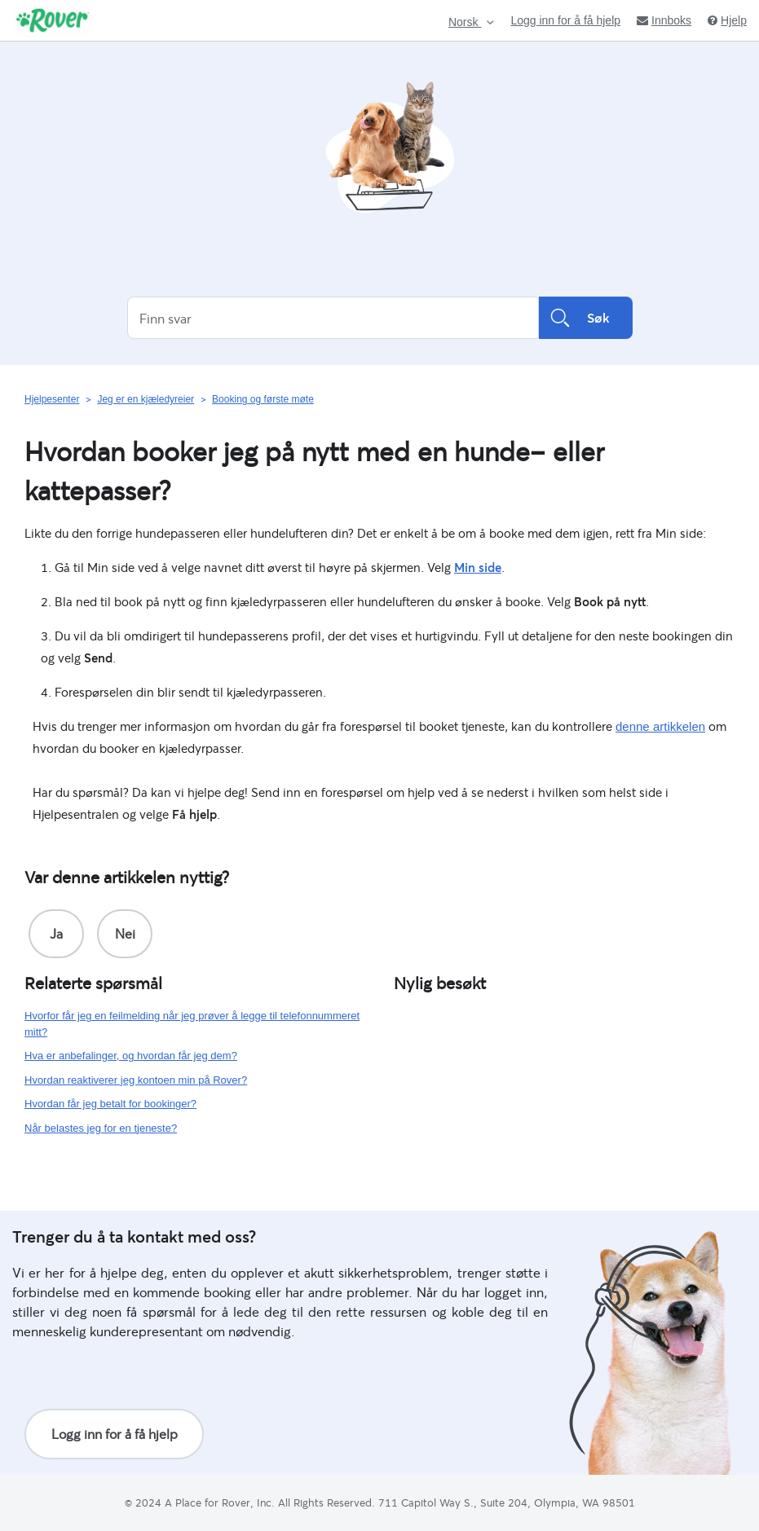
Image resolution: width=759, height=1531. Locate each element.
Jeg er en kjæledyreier (145, 399)
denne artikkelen (660, 726)
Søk (586, 318)
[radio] (56, 933)
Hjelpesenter (51, 399)
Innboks (664, 20)
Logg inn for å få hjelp (565, 20)
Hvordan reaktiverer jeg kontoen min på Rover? (135, 1080)
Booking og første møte (263, 399)
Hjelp (727, 20)
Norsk (464, 22)
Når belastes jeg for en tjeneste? (100, 1128)
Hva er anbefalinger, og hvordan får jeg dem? (130, 1055)
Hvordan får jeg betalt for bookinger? (110, 1104)
